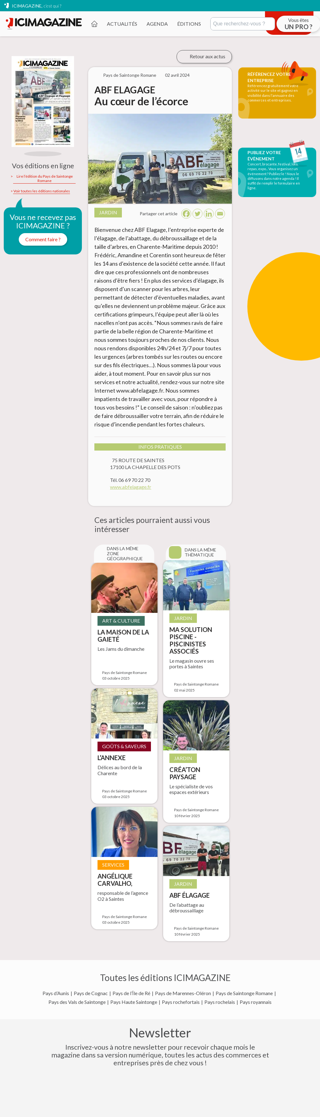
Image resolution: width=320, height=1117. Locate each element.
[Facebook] (186, 214)
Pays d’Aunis (55, 993)
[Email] (220, 214)
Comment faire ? (43, 239)
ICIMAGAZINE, (36, 6)
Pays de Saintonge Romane (244, 993)
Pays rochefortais (181, 1002)
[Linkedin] (209, 214)
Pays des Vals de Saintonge (77, 1002)
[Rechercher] (243, 24)
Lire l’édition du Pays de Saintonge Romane (45, 178)
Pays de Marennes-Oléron (183, 993)
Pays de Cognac (91, 993)
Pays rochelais (219, 1002)
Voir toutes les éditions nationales (41, 191)
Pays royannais (256, 1002)
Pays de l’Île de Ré (131, 993)
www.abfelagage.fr (130, 487)
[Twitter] (197, 214)
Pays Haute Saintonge (133, 1002)
